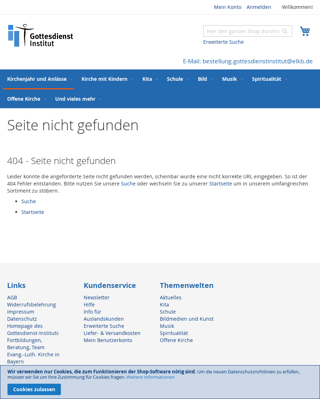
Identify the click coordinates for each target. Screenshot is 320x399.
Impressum (20, 311)
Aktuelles (171, 297)
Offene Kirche (176, 340)
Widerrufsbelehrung (31, 304)
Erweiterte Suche (223, 41)
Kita (164, 304)
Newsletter (97, 297)
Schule (168, 311)
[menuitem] (38, 79)
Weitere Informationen (150, 377)
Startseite (220, 183)
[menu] (160, 88)
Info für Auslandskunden (104, 315)
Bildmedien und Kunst (187, 318)
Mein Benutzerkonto (108, 340)
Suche (128, 183)
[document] (160, 382)
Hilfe (89, 304)
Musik (167, 325)
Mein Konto (227, 7)
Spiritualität (174, 333)
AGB (12, 297)
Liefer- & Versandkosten (112, 333)
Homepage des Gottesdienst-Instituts (33, 329)
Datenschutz (22, 318)
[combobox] (247, 31)
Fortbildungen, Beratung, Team (25, 344)
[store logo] (41, 35)
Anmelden (259, 7)
